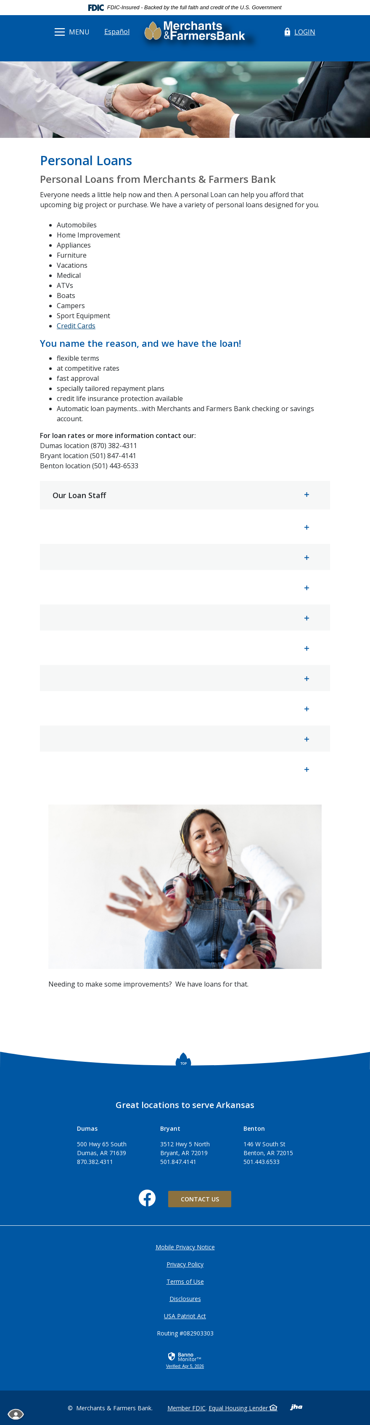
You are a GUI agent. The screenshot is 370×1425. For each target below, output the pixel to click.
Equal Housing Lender (243, 1408)
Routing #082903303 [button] (185, 1333)
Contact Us (200, 1199)
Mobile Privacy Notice (185, 1247)
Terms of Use (185, 1281)
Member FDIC (186, 1408)
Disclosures (185, 1299)
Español (117, 31)
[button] (185, 495)
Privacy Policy (185, 1264)
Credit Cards (76, 325)
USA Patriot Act (185, 1316)
